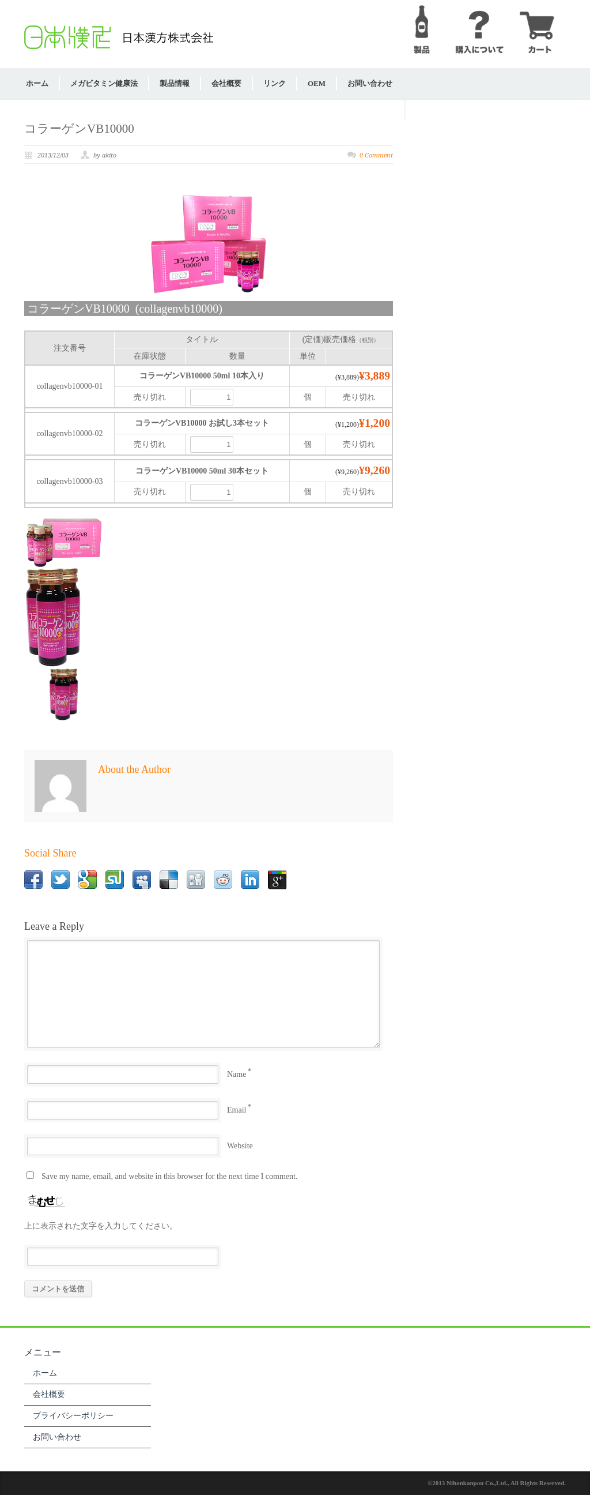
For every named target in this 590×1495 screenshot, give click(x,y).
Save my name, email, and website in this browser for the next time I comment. (169, 1176)
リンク (274, 83)
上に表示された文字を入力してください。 (100, 1226)
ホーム (37, 83)
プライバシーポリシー (73, 1415)
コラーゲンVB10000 (79, 129)
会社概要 (226, 83)
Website (240, 1145)
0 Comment (376, 155)
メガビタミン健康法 (104, 83)
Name (236, 1074)
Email (236, 1110)
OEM (317, 83)
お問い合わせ (369, 83)
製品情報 (175, 83)
